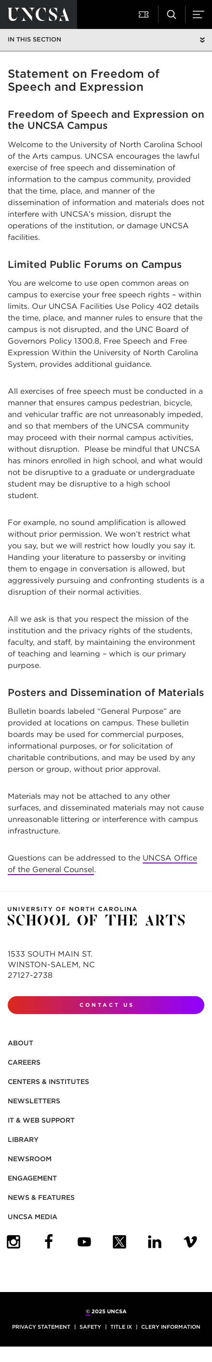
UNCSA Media (32, 1217)
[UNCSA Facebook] (48, 1241)
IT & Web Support (41, 1120)
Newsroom (30, 1159)
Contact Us (107, 1004)
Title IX (121, 1326)
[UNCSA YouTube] (84, 1241)
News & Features (41, 1197)
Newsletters (34, 1101)
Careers (24, 1062)
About (20, 1043)
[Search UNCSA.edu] (171, 14)
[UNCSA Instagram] (13, 1241)
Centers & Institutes (48, 1081)
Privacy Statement (41, 1326)
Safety (90, 1326)
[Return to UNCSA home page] (38, 14)
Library (23, 1139)
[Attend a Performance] (144, 14)
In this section (34, 39)
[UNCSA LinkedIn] (154, 1241)
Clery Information (170, 1326)
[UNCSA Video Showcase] (190, 1241)
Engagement (32, 1178)
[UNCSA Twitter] (119, 1241)
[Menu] (198, 14)
